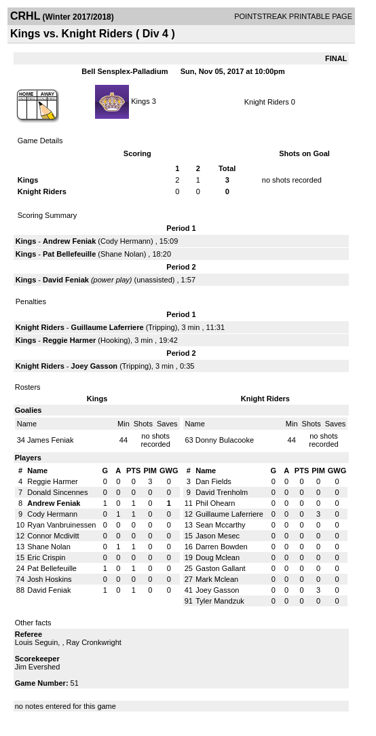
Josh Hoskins (49, 579)
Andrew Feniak (69, 241)
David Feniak (66, 280)
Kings (140, 100)
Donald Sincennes (57, 492)
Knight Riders (266, 102)
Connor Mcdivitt (53, 536)
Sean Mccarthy (220, 525)
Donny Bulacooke (224, 440)
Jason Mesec (217, 536)
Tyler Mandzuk (219, 601)
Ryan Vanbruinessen (61, 525)
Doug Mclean (217, 557)
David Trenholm (221, 492)
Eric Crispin (46, 557)
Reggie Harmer (69, 340)
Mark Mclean (216, 579)
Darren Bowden (221, 546)
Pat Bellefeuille (69, 254)
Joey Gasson (94, 366)
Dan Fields (213, 481)
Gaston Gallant (220, 568)
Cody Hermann (125, 241)
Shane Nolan (122, 254)
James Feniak (50, 440)
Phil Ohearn (215, 503)
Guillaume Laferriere (107, 327)
